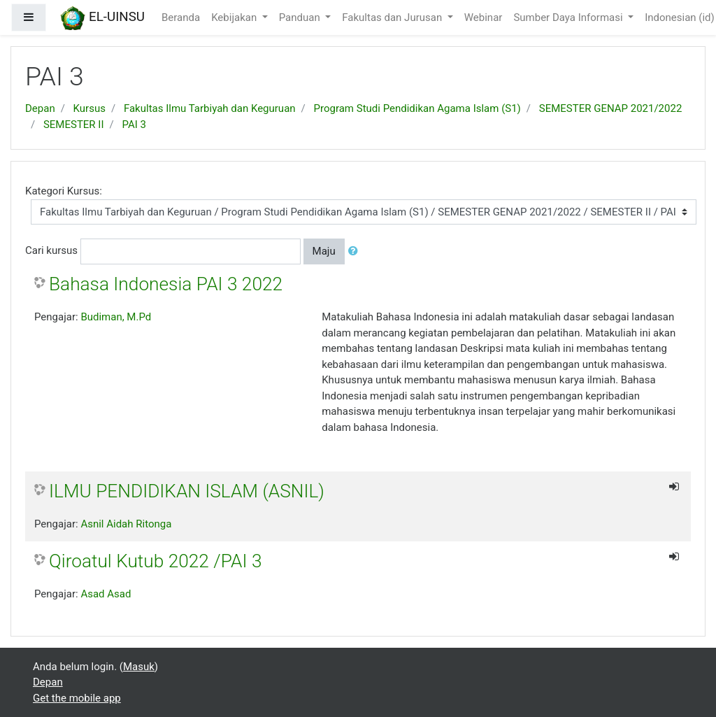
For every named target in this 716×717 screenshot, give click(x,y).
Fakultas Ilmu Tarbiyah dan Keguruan (210, 108)
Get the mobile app (77, 698)
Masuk (139, 666)
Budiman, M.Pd (115, 317)
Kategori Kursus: (63, 191)
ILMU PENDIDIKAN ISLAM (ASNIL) (186, 491)
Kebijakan (235, 17)
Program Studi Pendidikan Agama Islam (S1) (417, 108)
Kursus (89, 108)
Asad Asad (105, 594)
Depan (40, 108)
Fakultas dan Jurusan (393, 17)
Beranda (181, 17)
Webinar (483, 17)
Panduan (301, 17)
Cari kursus (51, 250)
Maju (324, 251)
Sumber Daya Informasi (569, 17)
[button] (356, 251)
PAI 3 (133, 124)
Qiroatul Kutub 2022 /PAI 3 (155, 561)
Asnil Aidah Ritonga (125, 524)
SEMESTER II (73, 124)
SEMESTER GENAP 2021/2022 (610, 108)
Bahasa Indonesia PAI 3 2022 (165, 284)
